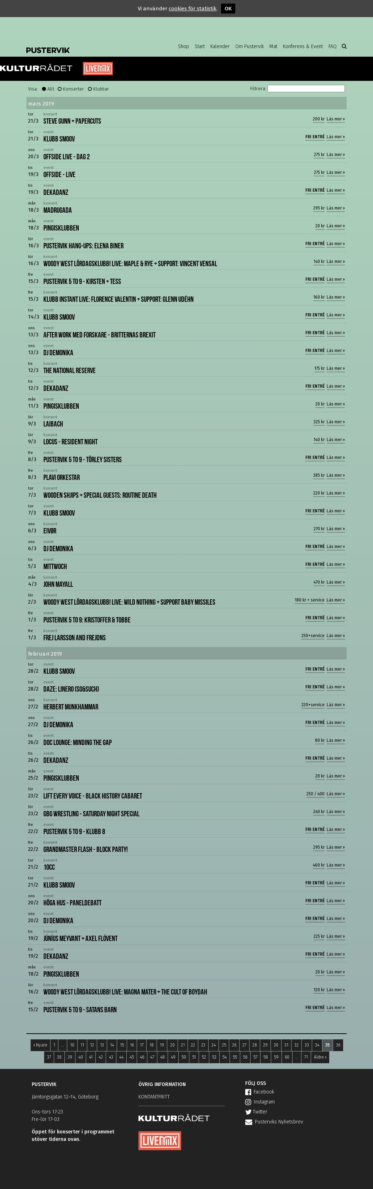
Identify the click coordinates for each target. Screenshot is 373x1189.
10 (72, 1045)
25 (224, 1045)
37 (49, 1057)
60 (287, 1057)
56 (245, 1057)
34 (317, 1045)
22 (193, 1045)
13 (102, 1045)
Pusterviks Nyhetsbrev (274, 1122)
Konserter (73, 89)
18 (151, 1045)
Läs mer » (336, 119)
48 (162, 1057)
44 (121, 1057)
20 (172, 1045)
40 (80, 1057)
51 (194, 1057)
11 (82, 1045)
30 (276, 1045)
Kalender (220, 46)
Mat (273, 46)
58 (265, 1057)
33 (307, 1045)
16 (132, 1045)
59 (276, 1057)
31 (286, 1045)
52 (204, 1057)
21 (183, 1045)
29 (265, 1045)
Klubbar (101, 89)
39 (70, 1057)
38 (59, 1057)
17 (141, 1045)
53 (214, 1057)
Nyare (40, 1045)
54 (224, 1057)
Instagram (260, 1102)
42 (101, 1057)
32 (296, 1045)
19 (162, 1045)
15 (122, 1045)
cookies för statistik (192, 8)
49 (173, 1057)
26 (234, 1045)
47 (152, 1057)
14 (112, 1045)
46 (142, 1057)
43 (111, 1057)
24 (213, 1045)
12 (92, 1045)
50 (184, 1057)
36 (338, 1045)
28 (254, 1045)
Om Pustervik (249, 46)
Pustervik (83, 44)
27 (244, 1045)
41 (91, 1057)
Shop (183, 46)
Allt (50, 89)
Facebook (259, 1092)
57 (255, 1057)
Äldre (320, 1057)
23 (203, 1045)
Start (200, 46)
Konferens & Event (303, 46)
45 (132, 1057)
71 (306, 1057)
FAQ (333, 46)
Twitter (256, 1112)
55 (235, 1057)
